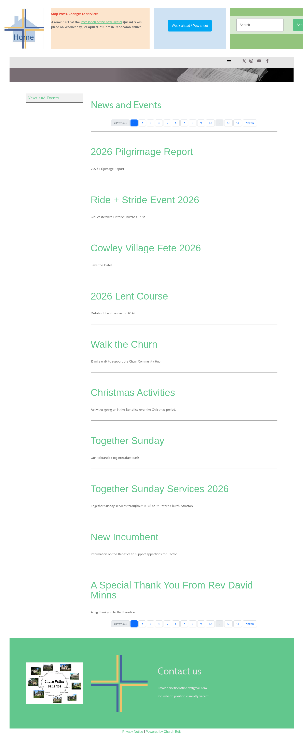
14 (237, 123)
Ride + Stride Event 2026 (145, 199)
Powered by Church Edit (163, 731)
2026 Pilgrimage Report (142, 151)
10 (210, 123)
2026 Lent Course (129, 296)
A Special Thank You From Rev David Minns (172, 590)
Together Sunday (127, 440)
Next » (250, 123)
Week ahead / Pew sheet (190, 25)
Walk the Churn (124, 344)
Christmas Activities (133, 392)
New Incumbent (125, 537)
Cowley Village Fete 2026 (146, 248)
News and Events (43, 98)
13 (228, 123)
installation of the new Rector (101, 22)
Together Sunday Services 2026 (160, 488)
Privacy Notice (132, 731)
